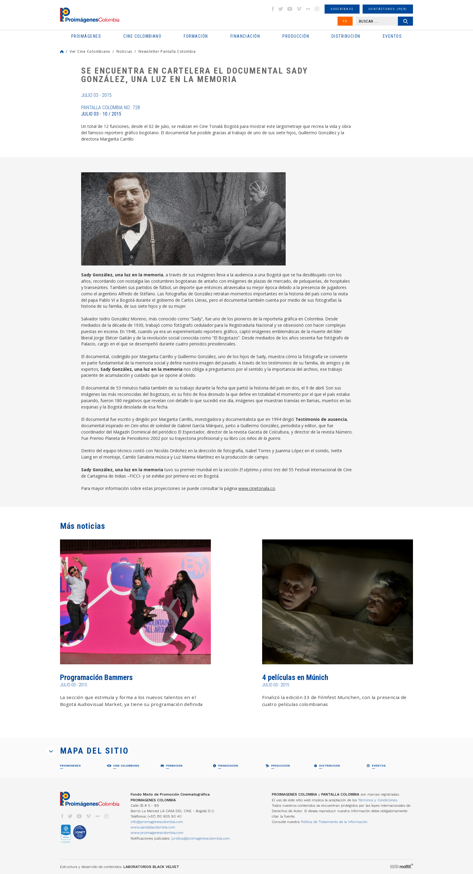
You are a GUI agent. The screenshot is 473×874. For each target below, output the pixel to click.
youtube (290, 9)
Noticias (124, 51)
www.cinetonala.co (256, 488)
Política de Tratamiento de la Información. (334, 822)
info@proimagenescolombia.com (157, 822)
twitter (281, 9)
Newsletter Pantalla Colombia (167, 51)
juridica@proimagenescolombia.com (200, 838)
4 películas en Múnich (295, 677)
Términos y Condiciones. (378, 800)
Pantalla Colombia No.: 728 (110, 111)
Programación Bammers (96, 677)
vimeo (299, 9)
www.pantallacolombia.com (153, 827)
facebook (273, 9)
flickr (308, 9)
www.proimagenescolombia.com (157, 833)
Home (62, 51)
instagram (317, 9)
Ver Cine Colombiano (90, 51)
